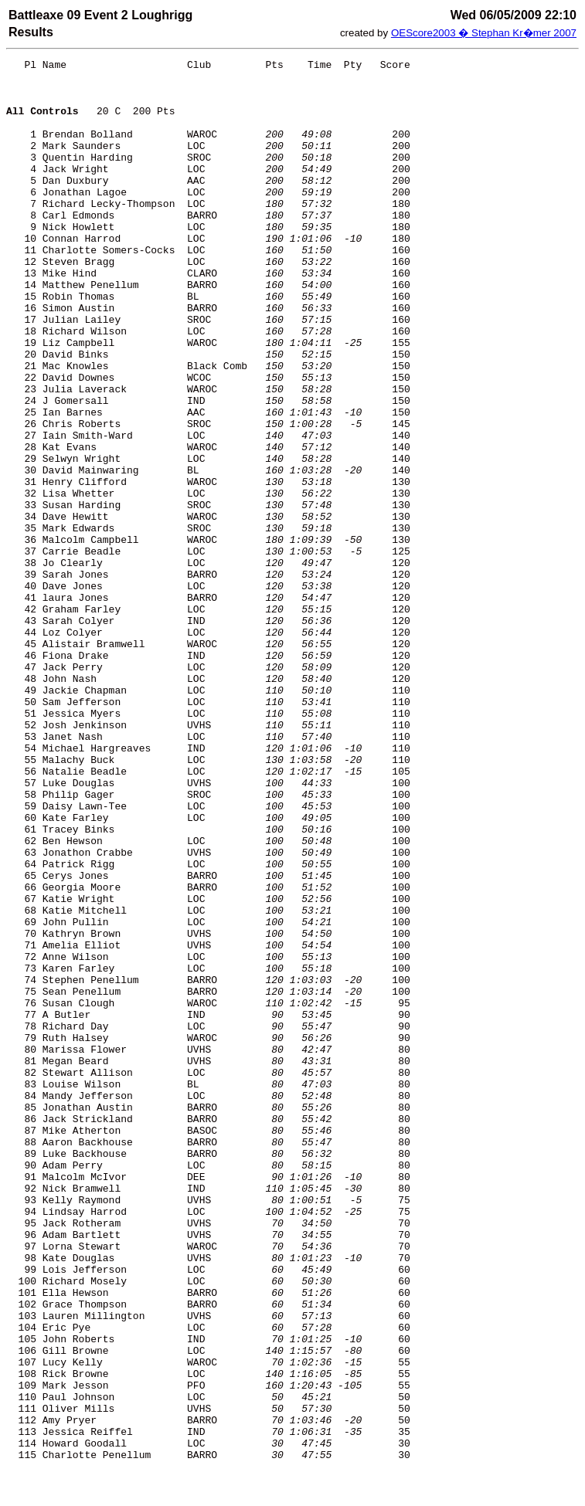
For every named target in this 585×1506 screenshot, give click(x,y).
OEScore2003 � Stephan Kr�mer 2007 (483, 33)
